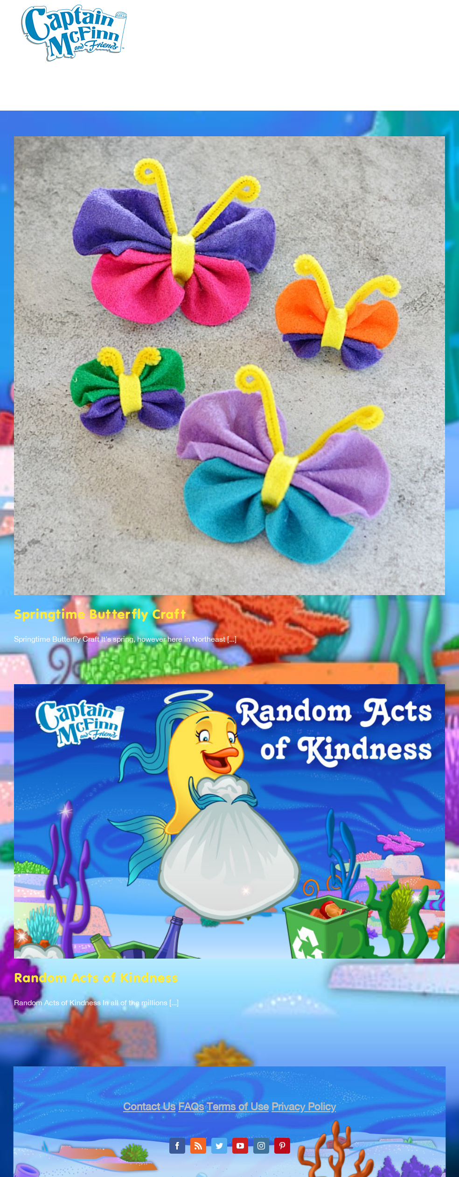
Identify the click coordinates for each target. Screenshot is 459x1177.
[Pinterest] (282, 1146)
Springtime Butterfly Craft (100, 615)
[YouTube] (240, 1146)
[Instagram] (261, 1146)
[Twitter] (219, 1146)
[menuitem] (118, 101)
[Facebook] (177, 1146)
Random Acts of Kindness (96, 979)
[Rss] (198, 1146)
